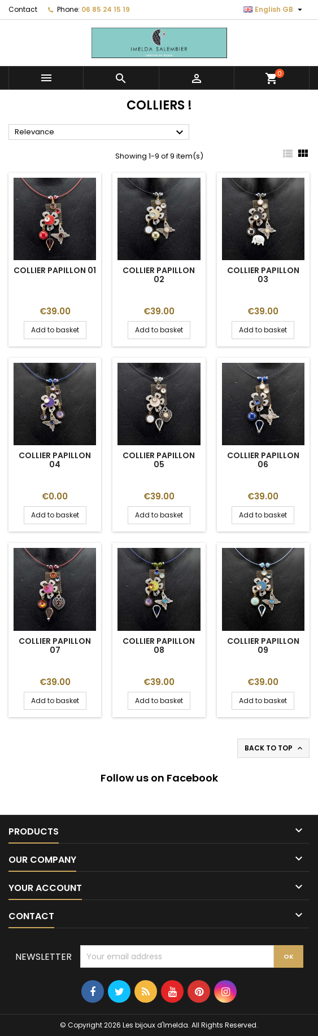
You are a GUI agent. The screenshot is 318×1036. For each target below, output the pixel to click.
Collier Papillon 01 (55, 270)
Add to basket (55, 330)
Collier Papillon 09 (263, 645)
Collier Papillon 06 (263, 460)
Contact (22, 9)
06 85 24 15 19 (105, 9)
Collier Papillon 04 (55, 460)
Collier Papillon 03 (263, 275)
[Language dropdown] (274, 9)
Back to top (274, 748)
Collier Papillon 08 (159, 645)
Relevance (100, 132)
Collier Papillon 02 (159, 275)
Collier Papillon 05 (159, 460)
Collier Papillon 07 (55, 645)
